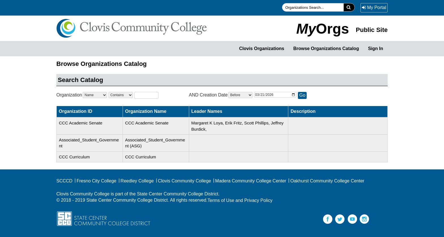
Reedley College (136, 180)
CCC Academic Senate (80, 122)
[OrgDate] (275, 95)
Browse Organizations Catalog (326, 48)
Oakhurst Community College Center (326, 180)
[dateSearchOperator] (240, 95)
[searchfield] (312, 7)
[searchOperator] (120, 95)
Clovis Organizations (261, 48)
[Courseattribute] (95, 95)
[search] (349, 7)
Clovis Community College (183, 180)
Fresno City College (95, 180)
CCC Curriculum (74, 156)
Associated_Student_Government (89, 142)
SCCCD (64, 180)
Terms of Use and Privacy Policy (240, 200)
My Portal (374, 7)
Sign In (375, 48)
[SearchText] (146, 95)
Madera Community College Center (249, 180)
